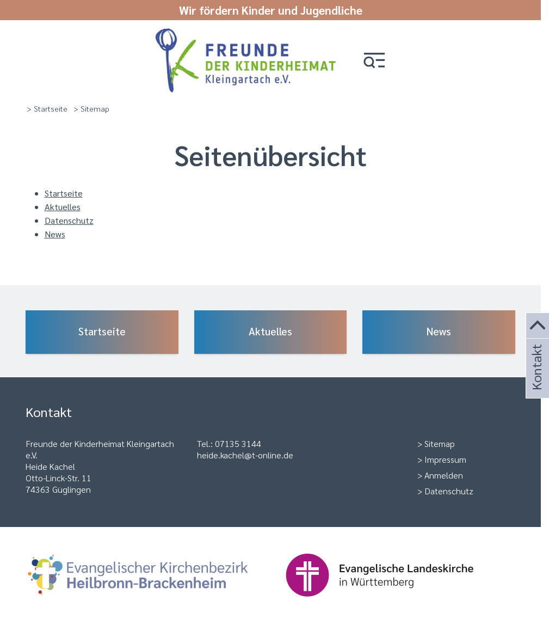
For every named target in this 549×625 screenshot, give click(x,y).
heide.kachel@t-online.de (245, 455)
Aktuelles (63, 206)
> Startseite (47, 108)
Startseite (64, 193)
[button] (374, 61)
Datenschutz (69, 220)
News (55, 234)
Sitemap (439, 443)
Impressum (445, 459)
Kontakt (536, 381)
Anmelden (443, 475)
